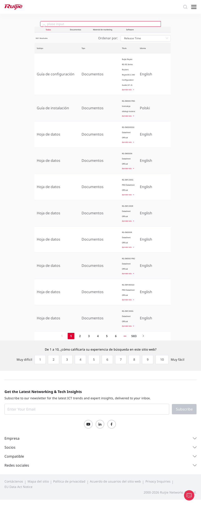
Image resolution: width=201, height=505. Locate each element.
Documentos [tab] (75, 29)
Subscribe (184, 409)
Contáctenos (13, 481)
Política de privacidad (69, 481)
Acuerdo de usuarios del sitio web (115, 481)
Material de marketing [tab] (102, 29)
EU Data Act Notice (18, 487)
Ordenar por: (108, 38)
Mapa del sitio (38, 481)
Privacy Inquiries (158, 481)
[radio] (39, 359)
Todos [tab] (48, 29)
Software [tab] (130, 29)
